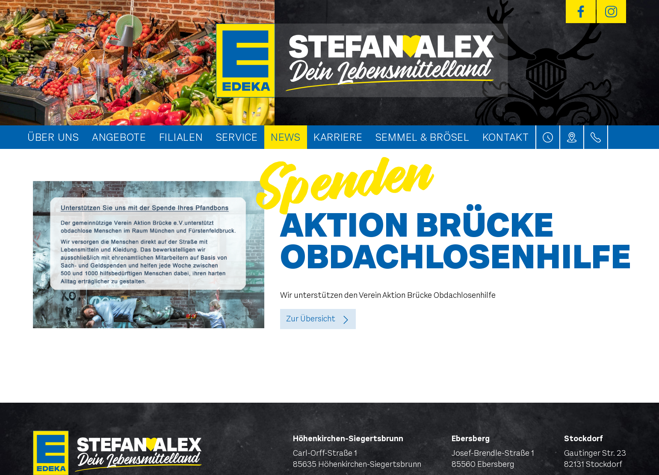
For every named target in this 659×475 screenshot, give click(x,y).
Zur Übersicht (310, 319)
